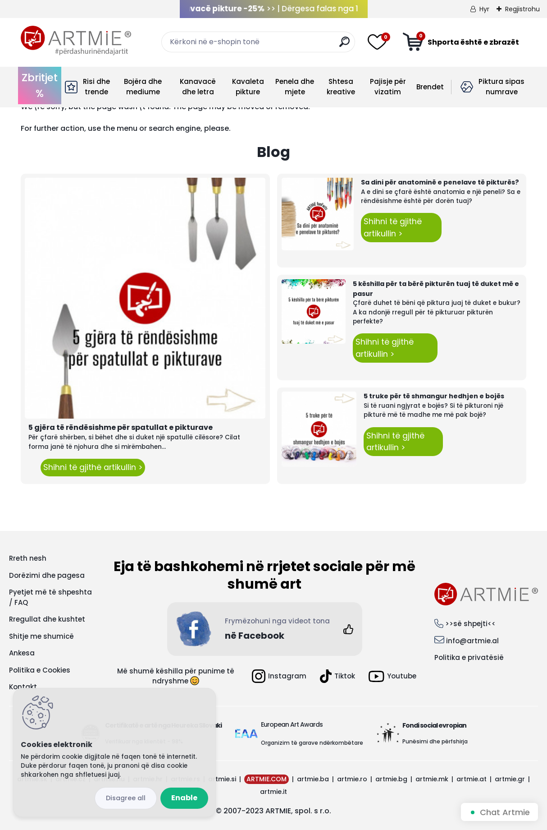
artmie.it (273, 791)
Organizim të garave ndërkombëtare (312, 743)
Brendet (430, 87)
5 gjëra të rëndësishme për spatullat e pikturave (120, 427)
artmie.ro (352, 779)
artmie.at (471, 779)
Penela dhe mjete (294, 87)
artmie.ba (313, 779)
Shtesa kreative (341, 87)
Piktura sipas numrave (501, 87)
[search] (344, 45)
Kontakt (23, 687)
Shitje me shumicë (41, 636)
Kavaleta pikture (248, 87)
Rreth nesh (27, 558)
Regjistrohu (522, 9)
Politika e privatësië (469, 657)
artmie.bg (391, 779)
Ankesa (22, 653)
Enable (184, 798)
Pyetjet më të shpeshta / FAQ (50, 597)
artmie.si (222, 779)
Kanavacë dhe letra (198, 87)
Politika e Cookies (39, 670)
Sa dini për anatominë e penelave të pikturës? (440, 182)
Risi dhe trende (96, 87)
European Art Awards (292, 724)
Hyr (484, 9)
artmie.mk (431, 779)
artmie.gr (510, 779)
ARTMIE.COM (266, 779)
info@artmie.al (472, 641)
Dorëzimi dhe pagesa (47, 575)
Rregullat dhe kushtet (47, 619)
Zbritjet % (40, 85)
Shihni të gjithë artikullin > (92, 467)
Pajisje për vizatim (388, 87)
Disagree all (126, 797)
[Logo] (76, 40)
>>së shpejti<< (470, 623)
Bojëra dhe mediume (143, 87)
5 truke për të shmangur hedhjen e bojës (434, 396)
